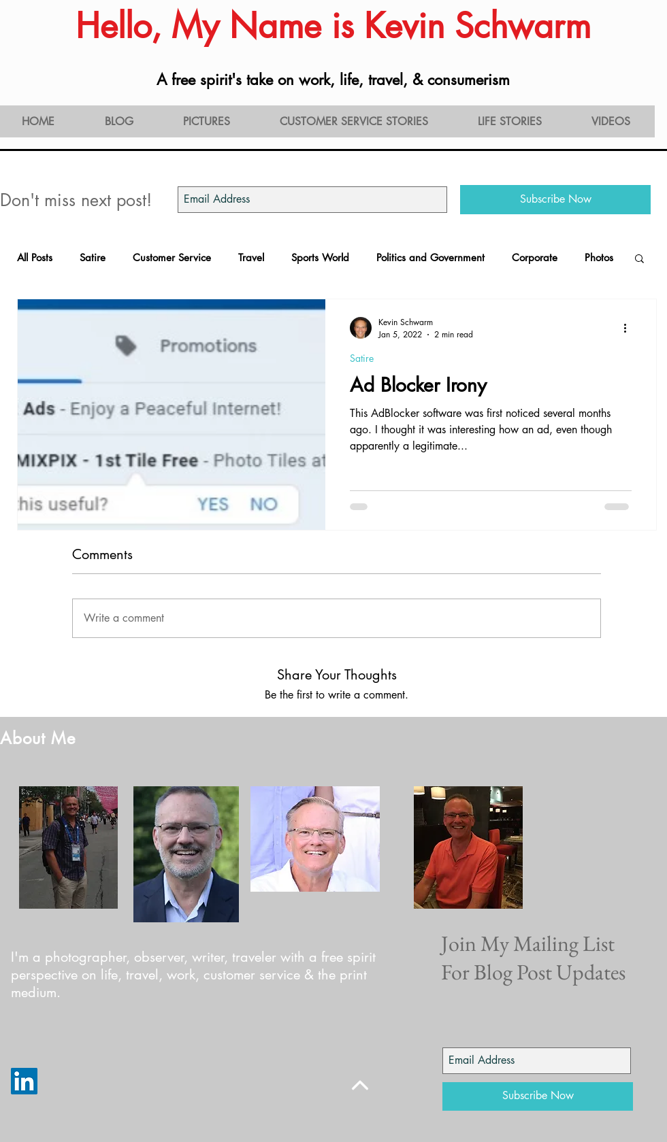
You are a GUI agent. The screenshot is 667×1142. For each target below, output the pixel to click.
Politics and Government (430, 258)
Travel (251, 258)
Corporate (534, 258)
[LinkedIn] (24, 1081)
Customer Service (172, 258)
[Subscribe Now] (555, 199)
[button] (639, 259)
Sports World (320, 258)
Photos (599, 258)
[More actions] (629, 328)
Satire (92, 258)
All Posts (34, 258)
